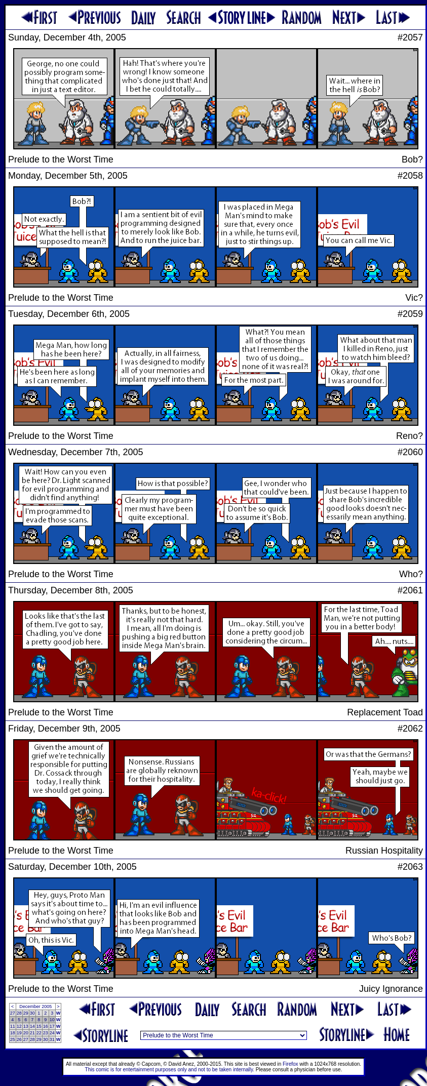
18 (12, 1032)
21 (32, 1032)
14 (32, 1026)
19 (19, 1032)
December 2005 (35, 1006)
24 (52, 1032)
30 (32, 1013)
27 (12, 1013)
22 (39, 1032)
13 (25, 1026)
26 (19, 1039)
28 (19, 1013)
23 (45, 1032)
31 (52, 1039)
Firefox (290, 1064)
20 (25, 1032)
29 (25, 1013)
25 (12, 1039)
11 (12, 1026)
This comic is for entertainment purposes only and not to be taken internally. (169, 1069)
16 (45, 1026)
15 (39, 1026)
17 (52, 1026)
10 (52, 1019)
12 (19, 1026)
